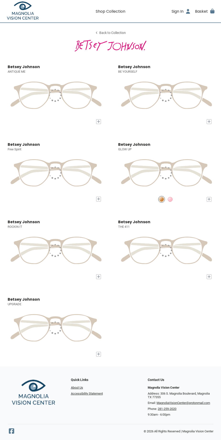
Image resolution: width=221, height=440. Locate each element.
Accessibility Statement (87, 393)
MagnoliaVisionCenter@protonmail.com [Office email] (183, 403)
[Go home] (30, 11)
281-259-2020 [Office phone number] (167, 409)
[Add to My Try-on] (98, 121)
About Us (77, 387)
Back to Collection (110, 33)
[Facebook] (11, 432)
